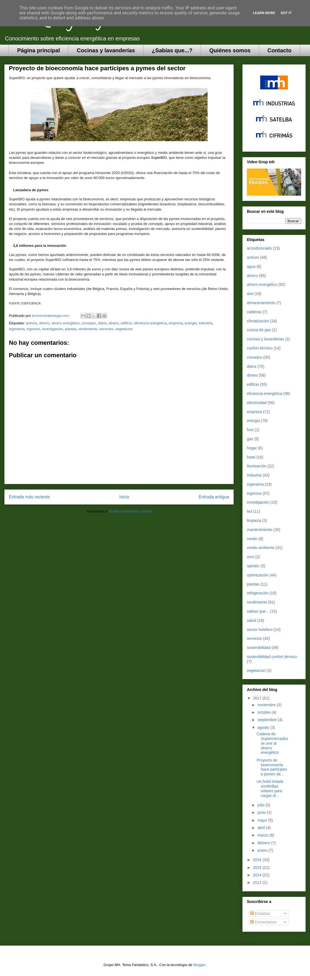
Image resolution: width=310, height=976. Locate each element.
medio (252, 539)
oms (250, 557)
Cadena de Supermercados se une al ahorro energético (272, 743)
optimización (257, 575)
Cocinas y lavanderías (106, 50)
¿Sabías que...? (172, 50)
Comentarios (263, 922)
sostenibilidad (258, 647)
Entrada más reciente (29, 497)
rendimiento (88, 329)
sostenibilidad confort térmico (272, 656)
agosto (263, 727)
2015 (258, 867)
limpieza (254, 520)
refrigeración (257, 593)
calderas (254, 312)
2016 (258, 860)
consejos (89, 323)
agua (251, 266)
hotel (251, 457)
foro (250, 430)
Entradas (260, 913)
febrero (264, 843)
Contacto (279, 50)
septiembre (267, 720)
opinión (253, 566)
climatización (258, 321)
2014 (258, 875)
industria (205, 323)
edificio (126, 323)
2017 (258, 698)
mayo (262, 820)
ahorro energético (65, 323)
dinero (114, 323)
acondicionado (259, 248)
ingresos (33, 329)
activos (31, 323)
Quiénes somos (229, 50)
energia (191, 323)
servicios (106, 329)
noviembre (267, 705)
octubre (264, 712)
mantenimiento (259, 529)
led (249, 511)
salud (251, 620)
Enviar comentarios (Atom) (130, 511)
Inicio (124, 497)
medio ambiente (261, 547)
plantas (70, 329)
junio (262, 812)
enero (262, 850)
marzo (263, 835)
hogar (252, 448)
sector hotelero (260, 629)
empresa (176, 323)
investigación (52, 329)
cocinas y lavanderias (265, 339)
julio (261, 805)
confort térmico (260, 348)
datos (102, 323)
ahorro (44, 323)
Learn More (264, 13)
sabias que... (258, 611)
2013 (258, 882)
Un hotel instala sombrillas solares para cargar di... (270, 788)
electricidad (257, 402)
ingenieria (16, 329)
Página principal (38, 50)
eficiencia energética (150, 323)
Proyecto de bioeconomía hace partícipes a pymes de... (272, 767)
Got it (286, 13)
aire (250, 293)
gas (250, 439)
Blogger (199, 965)
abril (261, 827)
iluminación (256, 466)
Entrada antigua (214, 497)
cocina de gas (259, 330)
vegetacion (124, 329)
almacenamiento (261, 303)
